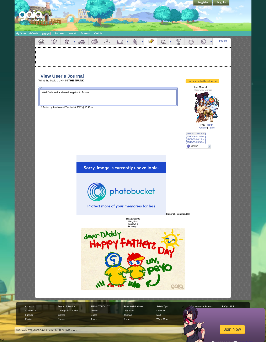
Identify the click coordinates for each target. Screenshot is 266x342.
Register (203, 3)
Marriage (191, 41)
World (72, 33)
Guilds (94, 315)
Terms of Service (66, 306)
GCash (34, 33)
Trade (126, 319)
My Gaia (21, 33)
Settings (203, 41)
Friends (135, 41)
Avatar (54, 41)
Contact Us (31, 310)
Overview (41, 41)
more (74, 41)
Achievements (178, 41)
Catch (98, 33)
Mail (120, 41)
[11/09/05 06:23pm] (196, 139)
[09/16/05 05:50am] (196, 142)
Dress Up (161, 310)
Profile (223, 40)
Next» (210, 125)
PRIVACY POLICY (100, 306)
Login (221, 3)
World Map (161, 319)
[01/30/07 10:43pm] (196, 133)
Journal (150, 41)
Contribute (129, 310)
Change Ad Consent (68, 310)
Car (82, 41)
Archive (203, 127)
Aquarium (95, 41)
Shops (46, 33)
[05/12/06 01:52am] (196, 136)
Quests (163, 41)
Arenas (94, 310)
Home (211, 127)
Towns (94, 319)
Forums (59, 33)
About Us (29, 306)
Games (85, 33)
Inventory (107, 41)
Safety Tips (162, 306)
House (67, 41)
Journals (128, 315)
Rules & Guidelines (133, 306)
